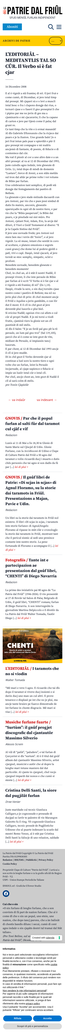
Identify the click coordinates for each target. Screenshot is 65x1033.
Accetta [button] (47, 1018)
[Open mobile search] (51, 27)
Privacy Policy (46, 859)
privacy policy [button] (33, 1003)
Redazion (7, 859)
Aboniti (12, 27)
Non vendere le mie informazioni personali (24, 990)
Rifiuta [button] (17, 1018)
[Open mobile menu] (59, 27)
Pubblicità (31, 859)
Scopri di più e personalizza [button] (32, 1026)
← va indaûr (17, 400)
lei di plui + (21, 467)
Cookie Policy (10, 863)
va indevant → (47, 400)
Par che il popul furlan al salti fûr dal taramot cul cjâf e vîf (32, 424)
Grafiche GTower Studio (28, 885)
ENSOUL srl (9, 885)
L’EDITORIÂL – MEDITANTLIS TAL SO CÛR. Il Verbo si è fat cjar (30, 63)
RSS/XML (19, 859)
